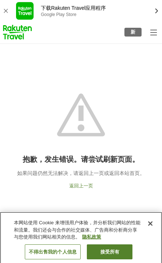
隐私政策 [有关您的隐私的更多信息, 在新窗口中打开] (91, 238)
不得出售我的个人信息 (53, 253)
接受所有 (110, 253)
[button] (17, 32)
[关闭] (150, 225)
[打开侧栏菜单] (153, 32)
